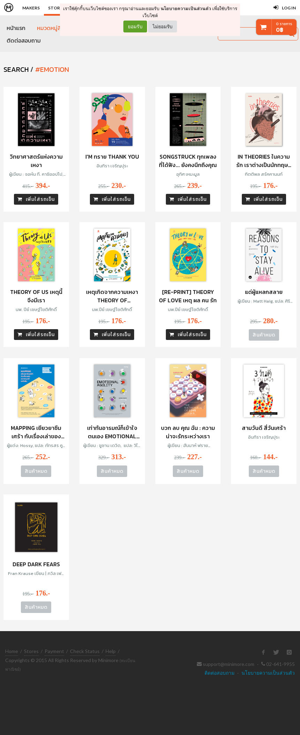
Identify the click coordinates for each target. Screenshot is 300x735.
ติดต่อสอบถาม (24, 41)
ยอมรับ (135, 26)
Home (11, 651)
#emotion (52, 70)
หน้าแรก (16, 28)
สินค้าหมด (264, 335)
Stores (31, 651)
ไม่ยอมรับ (162, 26)
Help (111, 651)
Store (55, 7)
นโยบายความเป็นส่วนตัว (186, 8)
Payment (54, 651)
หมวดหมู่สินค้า (53, 28)
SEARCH (16, 70)
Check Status (85, 651)
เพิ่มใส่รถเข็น (36, 200)
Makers (31, 7)
